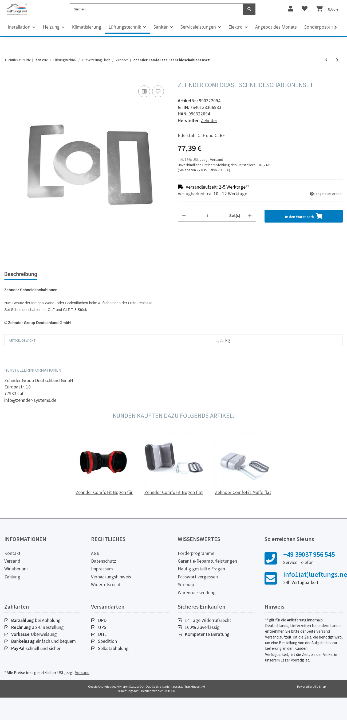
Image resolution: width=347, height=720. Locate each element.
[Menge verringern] (184, 215)
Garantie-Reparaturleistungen (207, 561)
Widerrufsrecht (106, 584)
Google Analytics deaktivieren (108, 686)
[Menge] (208, 215)
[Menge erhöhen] (250, 215)
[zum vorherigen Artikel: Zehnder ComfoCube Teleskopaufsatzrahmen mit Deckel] (326, 60)
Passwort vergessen (198, 577)
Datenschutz (103, 561)
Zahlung (12, 577)
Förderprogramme (196, 553)
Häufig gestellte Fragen (201, 569)
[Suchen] (156, 9)
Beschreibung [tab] (20, 274)
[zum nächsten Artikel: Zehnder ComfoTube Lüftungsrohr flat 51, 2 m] (337, 60)
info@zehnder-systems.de (30, 400)
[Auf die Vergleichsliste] (144, 91)
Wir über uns (16, 569)
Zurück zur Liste (19, 60)
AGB (95, 553)
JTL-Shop (319, 686)
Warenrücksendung (197, 593)
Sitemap (186, 584)
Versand (216, 159)
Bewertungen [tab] (61, 274)
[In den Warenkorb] (8, 78)
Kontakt (12, 553)
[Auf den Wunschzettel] (158, 91)
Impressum (102, 569)
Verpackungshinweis (111, 577)
